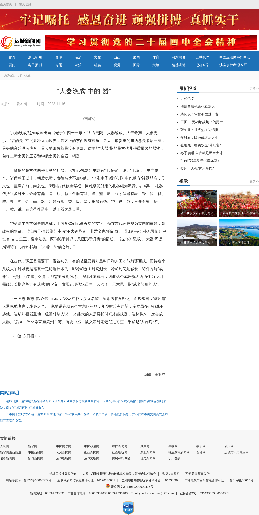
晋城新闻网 (35, 458)
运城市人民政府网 (236, 452)
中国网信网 (63, 446)
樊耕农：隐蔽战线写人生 (199, 137)
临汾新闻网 (7, 458)
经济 (78, 57)
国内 (136, 57)
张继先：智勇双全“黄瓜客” (200, 145)
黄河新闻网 (63, 452)
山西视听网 (119, 452)
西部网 (200, 452)
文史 (28, 75)
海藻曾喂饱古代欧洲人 (197, 106)
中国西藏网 (35, 452)
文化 (97, 57)
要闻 (12, 65)
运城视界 (202, 57)
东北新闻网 (147, 452)
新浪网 (229, 446)
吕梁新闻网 (147, 458)
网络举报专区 (121, 458)
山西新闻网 (91, 452)
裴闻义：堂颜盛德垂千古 (199, 114)
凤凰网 (144, 446)
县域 (58, 57)
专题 (58, 65)
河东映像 (179, 57)
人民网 (4, 446)
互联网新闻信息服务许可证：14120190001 (86, 480)
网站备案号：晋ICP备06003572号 (29, 480)
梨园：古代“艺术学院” (197, 168)
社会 (97, 65)
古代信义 (187, 99)
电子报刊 (35, 65)
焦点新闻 (35, 57)
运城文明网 (91, 458)
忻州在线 (174, 458)
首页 (12, 57)
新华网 (32, 446)
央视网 (172, 446)
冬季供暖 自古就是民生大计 (201, 153)
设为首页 (6, 4)
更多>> (254, 88)
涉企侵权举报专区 (233, 65)
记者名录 (202, 65)
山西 (117, 57)
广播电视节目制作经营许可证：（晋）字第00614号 (219, 480)
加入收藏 (25, 4)
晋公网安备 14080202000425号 (129, 486)
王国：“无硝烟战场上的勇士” (202, 122)
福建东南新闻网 (179, 452)
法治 (78, 65)
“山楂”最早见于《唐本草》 (200, 161)
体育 (155, 57)
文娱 (155, 65)
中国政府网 (91, 446)
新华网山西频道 (10, 452)
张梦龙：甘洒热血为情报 (199, 130)
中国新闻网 (119, 446)
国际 (136, 65)
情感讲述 (179, 65)
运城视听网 (63, 458)
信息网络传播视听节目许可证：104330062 (149, 480)
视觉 (117, 65)
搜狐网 (200, 446)
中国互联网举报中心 (234, 57)
